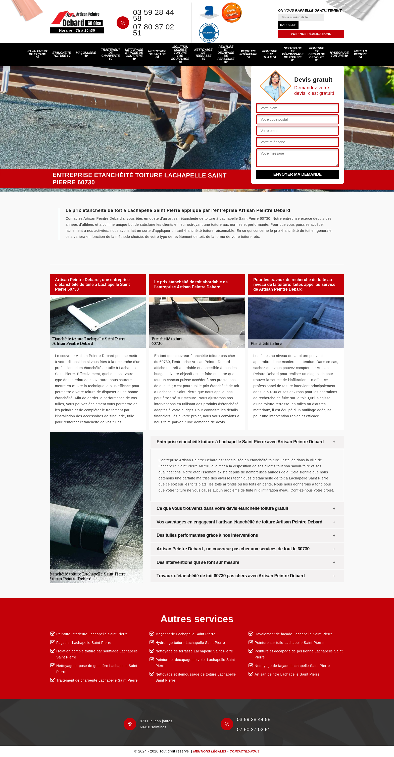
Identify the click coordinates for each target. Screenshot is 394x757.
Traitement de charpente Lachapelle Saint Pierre (97, 680)
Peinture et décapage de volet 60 (316, 54)
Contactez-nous (245, 751)
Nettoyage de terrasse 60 (203, 54)
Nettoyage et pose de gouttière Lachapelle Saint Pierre (96, 669)
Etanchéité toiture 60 (62, 54)
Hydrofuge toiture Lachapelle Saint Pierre (190, 643)
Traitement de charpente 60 (110, 54)
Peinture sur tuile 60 (269, 54)
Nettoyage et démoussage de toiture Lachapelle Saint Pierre (196, 677)
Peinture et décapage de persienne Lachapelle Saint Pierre (298, 654)
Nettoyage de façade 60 (157, 54)
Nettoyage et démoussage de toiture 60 (293, 54)
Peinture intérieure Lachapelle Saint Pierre (92, 634)
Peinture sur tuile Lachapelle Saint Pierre (289, 643)
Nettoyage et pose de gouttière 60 (134, 54)
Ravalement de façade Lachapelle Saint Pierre (294, 634)
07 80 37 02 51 (153, 30)
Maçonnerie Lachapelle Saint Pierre (186, 634)
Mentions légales (209, 751)
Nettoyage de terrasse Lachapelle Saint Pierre (194, 651)
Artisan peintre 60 (360, 54)
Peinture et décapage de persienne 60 (225, 54)
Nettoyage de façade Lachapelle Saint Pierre (292, 666)
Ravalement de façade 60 (37, 54)
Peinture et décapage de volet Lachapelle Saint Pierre (195, 663)
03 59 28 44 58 (153, 15)
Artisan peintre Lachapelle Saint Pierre (287, 674)
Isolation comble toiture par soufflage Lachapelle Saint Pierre (97, 654)
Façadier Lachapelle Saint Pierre (83, 643)
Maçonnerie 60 (86, 54)
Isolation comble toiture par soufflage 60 (180, 54)
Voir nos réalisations (311, 34)
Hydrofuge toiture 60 (339, 54)
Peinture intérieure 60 (248, 54)
